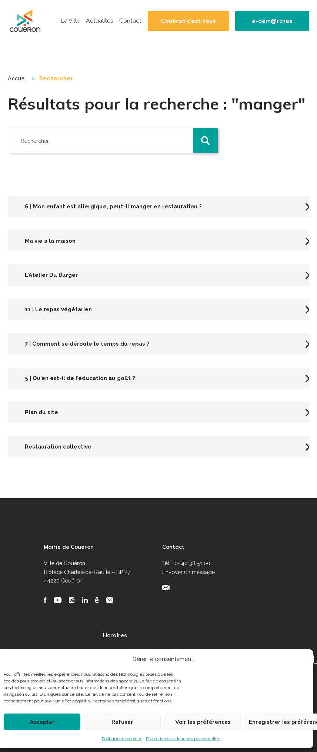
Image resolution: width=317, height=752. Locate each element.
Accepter (42, 721)
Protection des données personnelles (183, 738)
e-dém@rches (272, 20)
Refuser (122, 721)
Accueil (17, 78)
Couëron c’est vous (188, 20)
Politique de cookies (122, 738)
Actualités (99, 20)
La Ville (70, 20)
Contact (130, 20)
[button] (205, 140)
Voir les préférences (203, 721)
